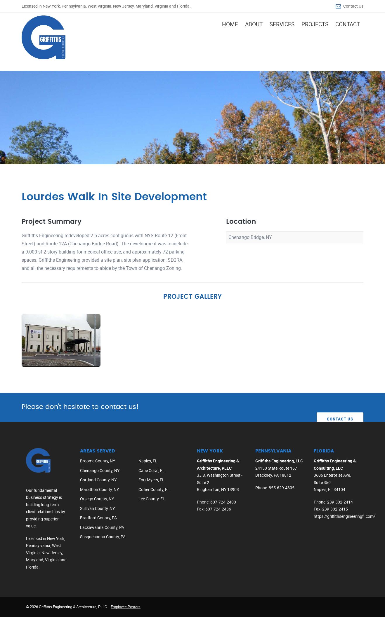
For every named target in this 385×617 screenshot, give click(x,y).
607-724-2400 (223, 502)
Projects (314, 24)
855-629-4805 (281, 487)
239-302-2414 (340, 502)
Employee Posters (126, 606)
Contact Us (353, 6)
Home (230, 24)
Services (282, 24)
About (254, 24)
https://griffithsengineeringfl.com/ (344, 516)
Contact (347, 24)
